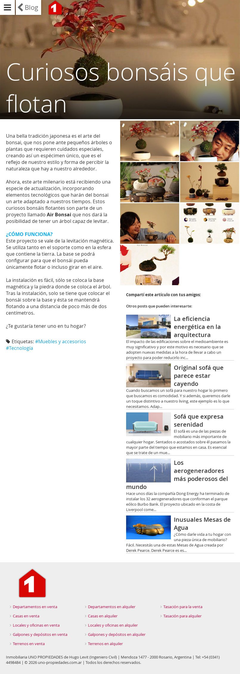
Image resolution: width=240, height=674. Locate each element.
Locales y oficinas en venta (36, 625)
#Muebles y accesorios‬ (60, 341)
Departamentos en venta (35, 606)
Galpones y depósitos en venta (40, 634)
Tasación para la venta (182, 606)
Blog (31, 7)
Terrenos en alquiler (105, 643)
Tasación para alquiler (182, 616)
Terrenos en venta (29, 643)
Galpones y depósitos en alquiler (116, 634)
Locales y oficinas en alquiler (113, 625)
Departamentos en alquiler (111, 606)
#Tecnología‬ (19, 348)
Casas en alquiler (102, 616)
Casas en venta (26, 616)
